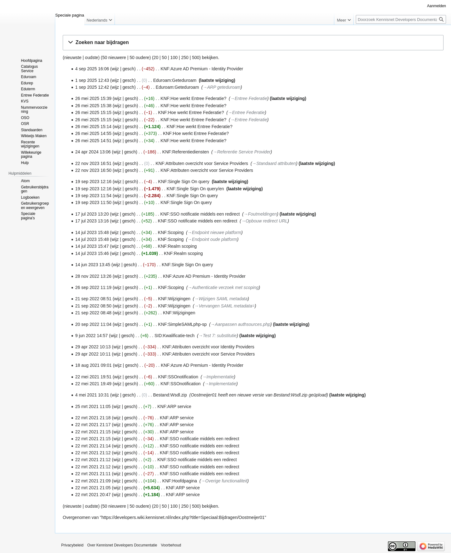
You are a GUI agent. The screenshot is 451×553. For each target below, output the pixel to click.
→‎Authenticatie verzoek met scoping (223, 287)
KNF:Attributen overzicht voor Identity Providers (208, 346)
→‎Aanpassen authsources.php (240, 324)
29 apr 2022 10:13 (93, 346)
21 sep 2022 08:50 (93, 305)
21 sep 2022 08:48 (93, 312)
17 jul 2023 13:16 (92, 220)
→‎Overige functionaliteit (224, 480)
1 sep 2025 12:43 (92, 80)
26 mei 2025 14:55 (93, 133)
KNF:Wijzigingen (174, 298)
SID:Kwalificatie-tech (174, 335)
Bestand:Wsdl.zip (170, 394)
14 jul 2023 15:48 (92, 232)
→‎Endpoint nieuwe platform (214, 232)
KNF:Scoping (171, 232)
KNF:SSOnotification (178, 376)
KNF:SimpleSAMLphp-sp (182, 324)
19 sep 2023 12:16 (93, 181)
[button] (253, 43)
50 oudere (139, 57)
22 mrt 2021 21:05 (93, 487)
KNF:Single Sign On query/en (195, 188)
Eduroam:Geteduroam (175, 80)
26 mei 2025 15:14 (93, 126)
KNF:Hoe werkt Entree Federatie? (193, 98)
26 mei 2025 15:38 (93, 105)
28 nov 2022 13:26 (93, 276)
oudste (91, 57)
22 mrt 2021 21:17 (93, 424)
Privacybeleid (72, 545)
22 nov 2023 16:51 (93, 163)
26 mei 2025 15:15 (93, 112)
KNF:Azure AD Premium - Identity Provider (201, 68)
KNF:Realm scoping (177, 246)
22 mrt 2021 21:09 (93, 480)
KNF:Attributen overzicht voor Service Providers (201, 163)
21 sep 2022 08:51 (93, 298)
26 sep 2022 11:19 (93, 287)
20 (156, 57)
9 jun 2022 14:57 (91, 335)
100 (174, 57)
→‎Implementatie (218, 376)
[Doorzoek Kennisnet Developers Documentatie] (401, 19)
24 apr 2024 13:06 (93, 151)
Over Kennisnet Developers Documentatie (122, 545)
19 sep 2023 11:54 (93, 195)
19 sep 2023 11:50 (93, 202)
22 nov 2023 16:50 (93, 170)
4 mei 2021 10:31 (92, 394)
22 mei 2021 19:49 (93, 383)
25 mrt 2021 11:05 (93, 406)
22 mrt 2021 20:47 (93, 494)
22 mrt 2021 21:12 (93, 452)
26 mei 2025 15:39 (93, 98)
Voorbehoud (171, 545)
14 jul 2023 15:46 (92, 253)
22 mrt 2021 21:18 (93, 417)
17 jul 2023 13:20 (92, 214)
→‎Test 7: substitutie (218, 335)
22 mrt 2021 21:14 (93, 445)
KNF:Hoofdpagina (179, 480)
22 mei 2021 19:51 (93, 376)
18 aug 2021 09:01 (93, 365)
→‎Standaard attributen (274, 163)
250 (184, 57)
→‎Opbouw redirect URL (264, 220)
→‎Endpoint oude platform (212, 239)
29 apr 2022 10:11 (93, 353)
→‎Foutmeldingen (260, 214)
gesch (128, 68)
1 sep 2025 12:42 (92, 87)
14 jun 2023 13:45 (92, 264)
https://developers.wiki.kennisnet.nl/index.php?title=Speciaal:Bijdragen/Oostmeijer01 (183, 517)
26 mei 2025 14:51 (93, 140)
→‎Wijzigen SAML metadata (221, 298)
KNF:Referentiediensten (185, 151)
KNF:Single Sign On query (183, 181)
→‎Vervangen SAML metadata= (224, 305)
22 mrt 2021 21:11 (93, 473)
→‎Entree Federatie (248, 98)
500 (195, 57)
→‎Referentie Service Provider (242, 151)
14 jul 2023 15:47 (92, 246)
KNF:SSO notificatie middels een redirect (200, 214)
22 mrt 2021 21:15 (93, 431)
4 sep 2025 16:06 (92, 68)
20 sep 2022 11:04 (93, 324)
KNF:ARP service (174, 406)
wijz (115, 68)
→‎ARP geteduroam (222, 87)
